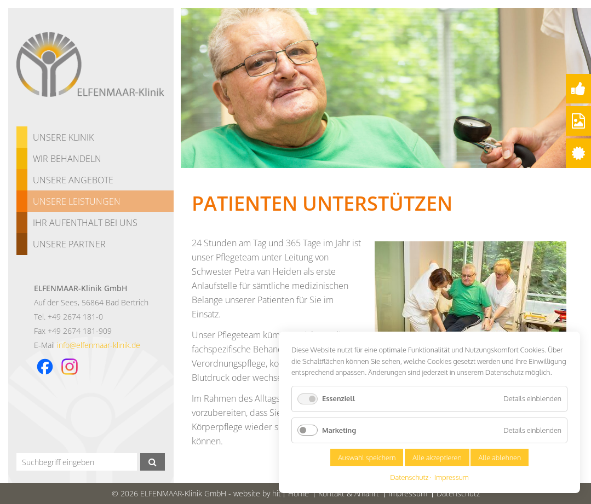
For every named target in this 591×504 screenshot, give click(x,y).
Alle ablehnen (499, 457)
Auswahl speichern (366, 457)
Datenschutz (409, 477)
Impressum (451, 477)
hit (276, 493)
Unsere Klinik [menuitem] (63, 137)
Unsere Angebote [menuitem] (73, 180)
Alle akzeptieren (437, 457)
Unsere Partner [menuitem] (69, 244)
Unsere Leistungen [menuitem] (77, 201)
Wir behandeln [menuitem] (67, 159)
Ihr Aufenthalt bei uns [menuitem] (85, 223)
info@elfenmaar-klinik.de (98, 345)
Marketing (339, 430)
